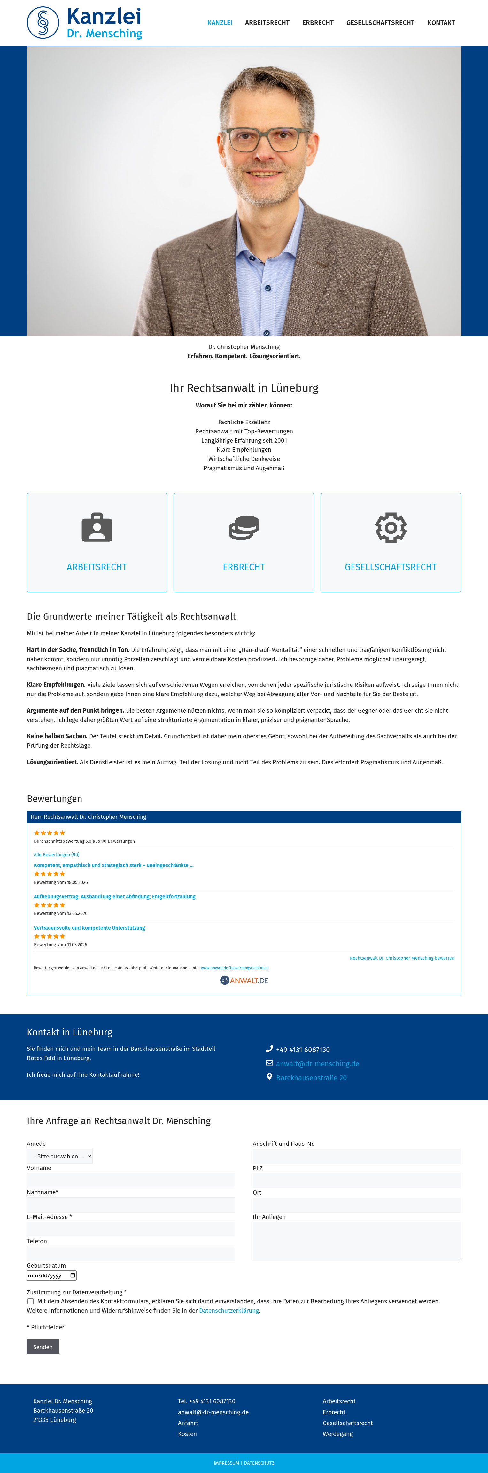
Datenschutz (259, 1463)
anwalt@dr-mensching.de (317, 1063)
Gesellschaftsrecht (380, 23)
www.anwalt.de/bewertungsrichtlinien (235, 968)
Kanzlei (219, 23)
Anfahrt (188, 1423)
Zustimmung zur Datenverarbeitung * (77, 1292)
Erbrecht (318, 23)
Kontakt (441, 23)
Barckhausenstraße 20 (311, 1078)
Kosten (187, 1434)
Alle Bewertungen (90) (57, 854)
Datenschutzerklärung (229, 1310)
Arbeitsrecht (267, 23)
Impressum (226, 1463)
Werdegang (338, 1434)
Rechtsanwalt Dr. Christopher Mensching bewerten (402, 958)
